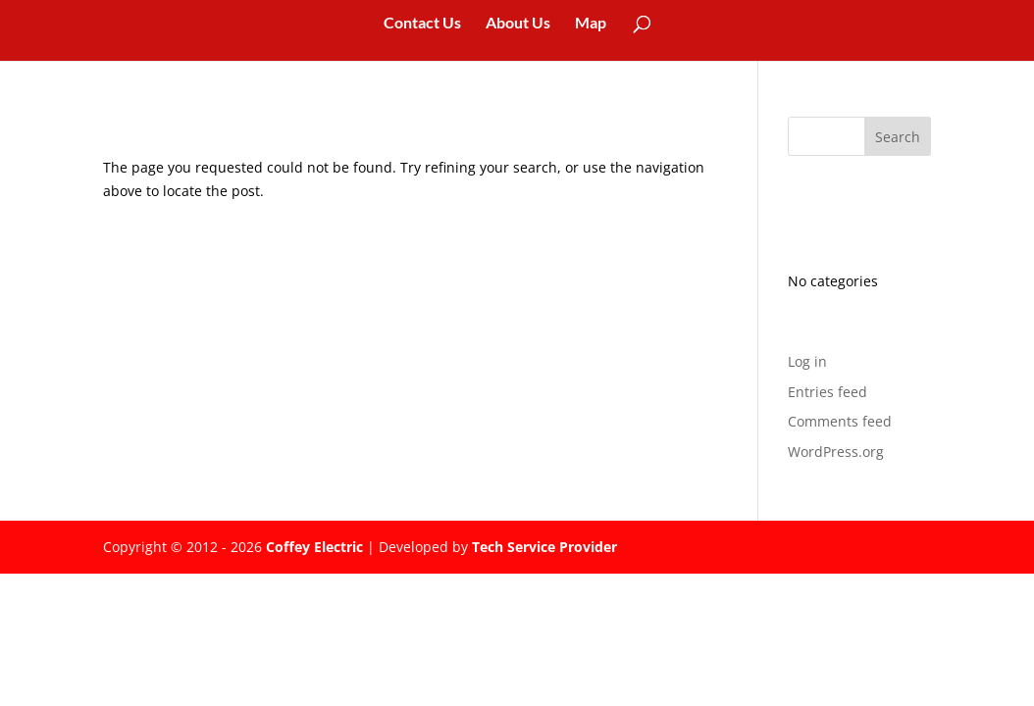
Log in (807, 361)
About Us (518, 23)
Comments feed (840, 421)
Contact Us (422, 23)
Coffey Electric (314, 546)
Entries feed (827, 391)
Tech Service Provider (544, 546)
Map (590, 23)
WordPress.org (836, 451)
